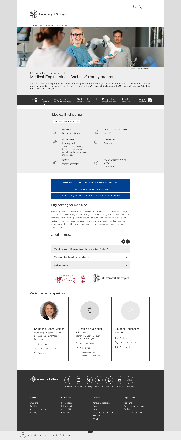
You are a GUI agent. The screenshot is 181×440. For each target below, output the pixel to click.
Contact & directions (101, 402)
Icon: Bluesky (89, 380)
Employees (35, 406)
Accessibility (66, 409)
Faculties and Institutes (134, 406)
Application (146, 100)
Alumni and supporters (40, 409)
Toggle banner (90, 430)
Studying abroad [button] (61, 265)
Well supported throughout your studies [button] (71, 257)
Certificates (66, 412)
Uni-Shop (96, 418)
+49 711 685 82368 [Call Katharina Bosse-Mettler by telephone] (47, 348)
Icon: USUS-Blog (129, 380)
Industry (33, 412)
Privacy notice (67, 406)
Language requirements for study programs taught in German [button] (90, 196)
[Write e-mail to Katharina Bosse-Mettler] (41, 353)
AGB (63, 415)
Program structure (63, 100)
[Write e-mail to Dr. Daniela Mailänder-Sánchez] (83, 347)
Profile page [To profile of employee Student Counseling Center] (125, 338)
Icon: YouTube (109, 380)
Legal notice (66, 402)
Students (34, 402)
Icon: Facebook (68, 380)
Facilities (127, 409)
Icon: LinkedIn (119, 380)
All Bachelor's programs (45, 25)
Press (94, 406)
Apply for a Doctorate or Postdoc (102, 414)
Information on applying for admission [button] (91, 189)
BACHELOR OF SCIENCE (67, 121)
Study (34, 25)
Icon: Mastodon (99, 380)
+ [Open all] (123, 241)
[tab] (90, 249)
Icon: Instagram (78, 380)
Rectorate (128, 402)
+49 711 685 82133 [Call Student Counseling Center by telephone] (128, 342)
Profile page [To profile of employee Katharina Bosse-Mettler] (43, 344)
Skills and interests (87, 100)
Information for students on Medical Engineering (45, 435)
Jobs (94, 409)
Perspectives (110, 100)
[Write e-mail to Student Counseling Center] (122, 347)
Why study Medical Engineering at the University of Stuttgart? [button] (81, 249)
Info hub (128, 100)
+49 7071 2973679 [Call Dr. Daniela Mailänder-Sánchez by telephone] (88, 343)
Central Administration (134, 412)
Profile (45, 101)
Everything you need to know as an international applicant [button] (90, 182)
